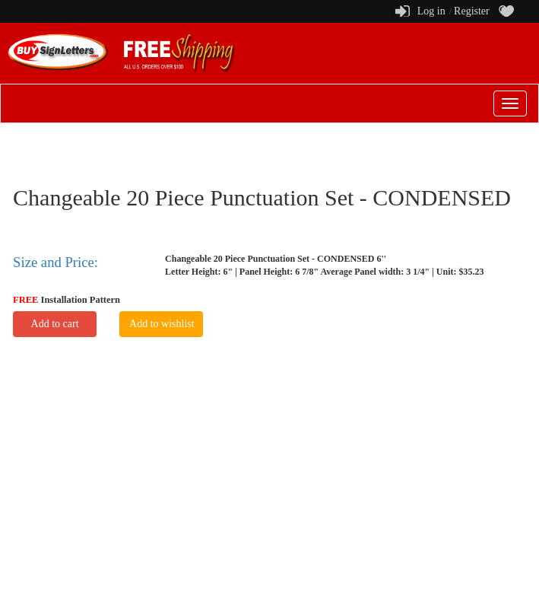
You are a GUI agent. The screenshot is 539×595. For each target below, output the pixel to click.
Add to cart (55, 323)
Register (472, 11)
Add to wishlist (162, 323)
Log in (431, 11)
